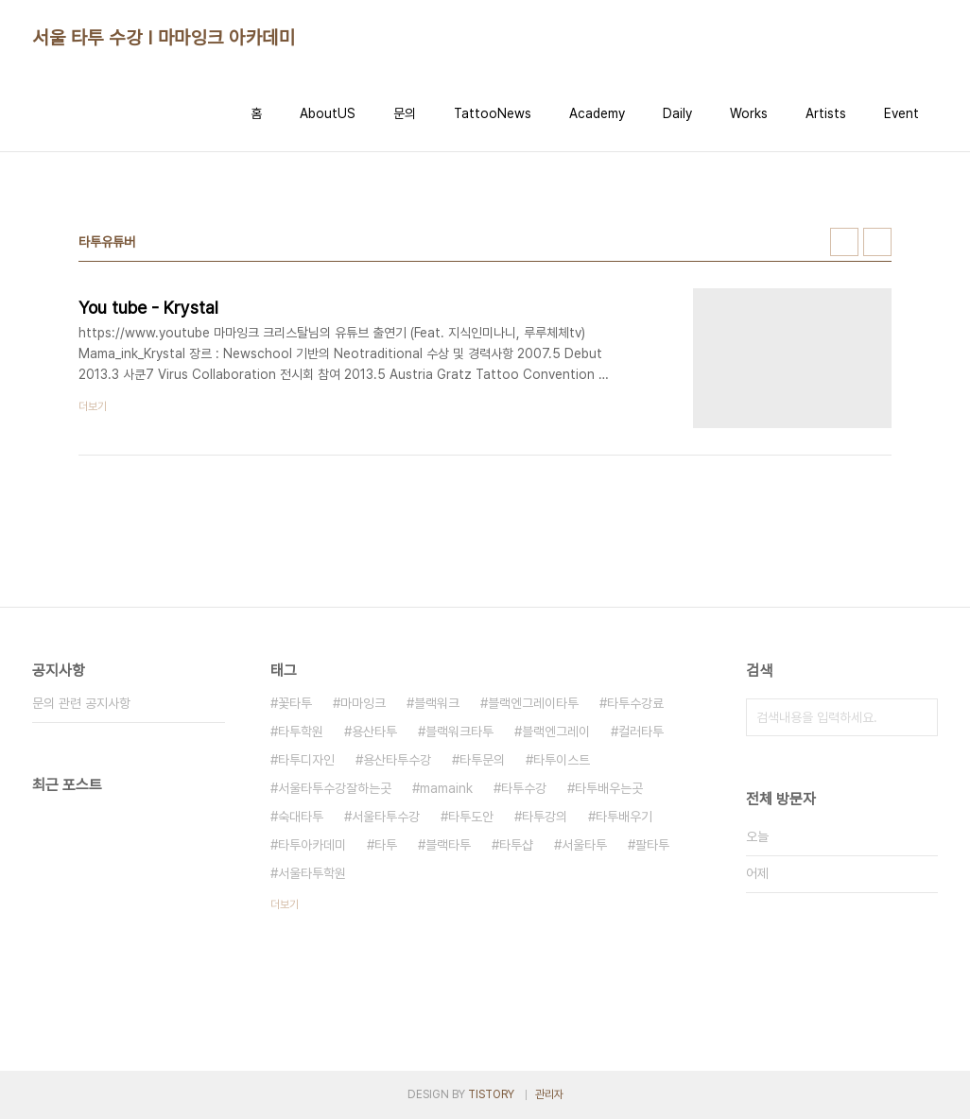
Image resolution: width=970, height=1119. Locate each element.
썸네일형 (844, 242)
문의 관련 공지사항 (81, 703)
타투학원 (300, 731)
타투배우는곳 (609, 788)
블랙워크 (436, 703)
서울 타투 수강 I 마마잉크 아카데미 (163, 37)
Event (901, 113)
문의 (404, 113)
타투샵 (516, 844)
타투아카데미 (312, 844)
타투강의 (544, 816)
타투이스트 (561, 759)
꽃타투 (295, 703)
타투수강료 (635, 703)
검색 (919, 717)
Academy (597, 113)
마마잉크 (363, 703)
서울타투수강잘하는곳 (334, 788)
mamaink (446, 788)
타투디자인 (306, 759)
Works (749, 113)
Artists (825, 113)
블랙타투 (448, 844)
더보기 (284, 904)
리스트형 (877, 242)
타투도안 (471, 816)
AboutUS (327, 113)
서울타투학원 (312, 873)
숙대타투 (300, 816)
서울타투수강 (386, 816)
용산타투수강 (397, 759)
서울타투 (584, 844)
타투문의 (482, 759)
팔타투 (652, 844)
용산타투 (374, 731)
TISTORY (491, 1094)
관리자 (549, 1094)
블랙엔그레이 (556, 731)
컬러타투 (641, 731)
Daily (677, 113)
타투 (385, 844)
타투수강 (523, 788)
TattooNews (492, 113)
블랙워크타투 (459, 731)
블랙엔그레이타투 (533, 703)
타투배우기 (624, 816)
